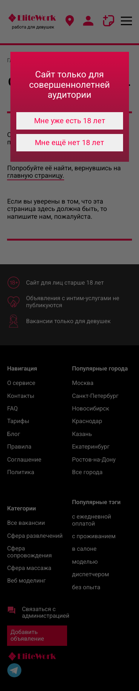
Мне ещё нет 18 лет (69, 142)
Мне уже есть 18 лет (69, 120)
